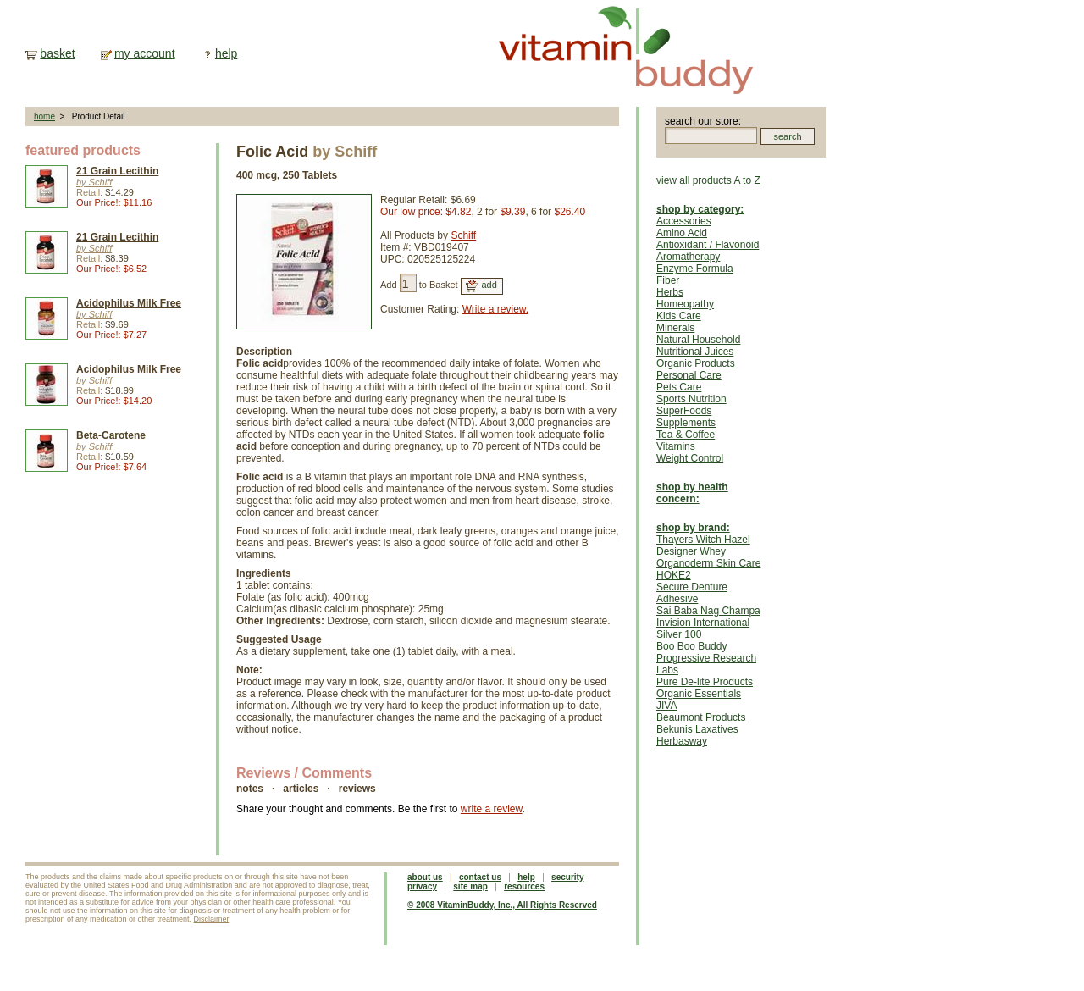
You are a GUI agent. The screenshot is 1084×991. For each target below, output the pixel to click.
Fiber (667, 280)
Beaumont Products (700, 717)
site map (470, 886)
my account (144, 53)
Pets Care (678, 387)
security (567, 877)
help (226, 53)
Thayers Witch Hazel (703, 539)
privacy (422, 886)
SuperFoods (683, 411)
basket (57, 53)
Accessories (683, 221)
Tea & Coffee (685, 434)
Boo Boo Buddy (691, 646)
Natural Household (698, 340)
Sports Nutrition (691, 399)
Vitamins (675, 446)
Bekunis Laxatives (697, 729)
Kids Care (678, 316)
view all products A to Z (708, 180)
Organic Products (695, 363)
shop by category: (700, 209)
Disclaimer (212, 919)
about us (425, 877)
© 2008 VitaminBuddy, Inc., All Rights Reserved (502, 905)
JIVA (666, 705)
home (44, 116)
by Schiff (94, 182)
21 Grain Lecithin (117, 171)
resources (524, 886)
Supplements (686, 423)
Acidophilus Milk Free (128, 303)
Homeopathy (685, 304)
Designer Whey (691, 551)
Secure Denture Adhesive (691, 593)
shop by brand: (693, 528)
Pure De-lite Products (704, 682)
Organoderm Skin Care (708, 563)
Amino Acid (681, 233)
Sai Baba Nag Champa (708, 611)
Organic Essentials (698, 694)
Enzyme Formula (694, 268)
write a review (492, 809)
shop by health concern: (692, 493)
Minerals (675, 328)
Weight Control (689, 458)
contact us (480, 877)
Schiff (463, 235)
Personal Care (689, 375)
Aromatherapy (688, 257)
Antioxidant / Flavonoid (707, 245)
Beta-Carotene (111, 435)
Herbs (669, 292)
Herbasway (681, 741)
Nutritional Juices (694, 351)
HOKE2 (673, 575)
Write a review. (495, 309)
